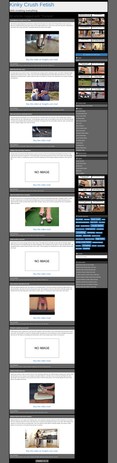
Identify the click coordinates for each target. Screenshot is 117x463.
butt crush (94, 222)
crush (31, 65)
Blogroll (79, 108)
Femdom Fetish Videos (82, 133)
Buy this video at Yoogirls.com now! (42, 59)
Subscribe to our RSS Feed (91, 54)
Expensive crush (27, 110)
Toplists (79, 158)
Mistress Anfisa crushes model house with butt (88, 277)
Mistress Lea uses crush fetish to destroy (87, 284)
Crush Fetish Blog (81, 135)
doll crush (41, 323)
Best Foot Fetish (80, 130)
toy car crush (39, 366)
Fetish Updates (80, 173)
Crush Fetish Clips (81, 163)
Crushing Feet (80, 145)
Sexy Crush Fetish (81, 116)
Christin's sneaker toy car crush (19, 328)
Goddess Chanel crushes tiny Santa (85, 272)
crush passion (90, 229)
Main (77, 60)
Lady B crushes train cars (17, 370)
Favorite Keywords (82, 216)
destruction (23, 190)
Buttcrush (78, 171)
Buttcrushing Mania (81, 121)
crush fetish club (80, 229)
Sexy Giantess (80, 125)
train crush (29, 279)
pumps (26, 412)
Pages (78, 57)
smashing (38, 279)
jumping (46, 457)
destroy (27, 190)
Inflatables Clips (80, 150)
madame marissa (97, 242)
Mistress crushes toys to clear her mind (86, 282)
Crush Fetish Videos (81, 138)
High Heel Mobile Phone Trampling (20, 195)
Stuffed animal (26, 65)
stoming (44, 366)
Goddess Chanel (19, 65)
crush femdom (85, 226)
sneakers (25, 366)
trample (35, 65)
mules (16, 279)
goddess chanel (96, 235)
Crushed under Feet (81, 113)
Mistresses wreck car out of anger (85, 264)
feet (46, 65)
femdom (38, 110)
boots (103, 219)
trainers (20, 366)
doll (21, 323)
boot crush (95, 219)
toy (53, 65)
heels (28, 323)
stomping (53, 110)
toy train (25, 279)
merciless (50, 65)
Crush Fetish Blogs (81, 155)
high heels (43, 65)
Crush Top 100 (80, 161)
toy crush (21, 279)
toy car (16, 366)
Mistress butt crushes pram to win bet (86, 267)
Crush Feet (79, 166)
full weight (52, 146)
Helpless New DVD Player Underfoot (20, 150)
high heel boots (44, 110)
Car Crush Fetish (80, 111)
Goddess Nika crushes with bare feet (86, 269)
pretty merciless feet (40, 146)
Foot (16, 235)
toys (47, 279)
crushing (48, 146)
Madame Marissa (19, 110)
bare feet (86, 219)
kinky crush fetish (83, 242)
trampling (43, 279)
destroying (34, 110)
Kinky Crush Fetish (32, 5)
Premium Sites (81, 103)
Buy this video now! (42, 140)
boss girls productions (82, 222)
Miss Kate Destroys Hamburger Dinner (21, 114)
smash (46, 412)
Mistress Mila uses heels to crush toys (86, 287)
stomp (38, 65)
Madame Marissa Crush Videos (84, 105)
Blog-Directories (81, 153)
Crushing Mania (80, 118)
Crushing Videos (80, 140)
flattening (31, 323)
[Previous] (39, 461)
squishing (36, 323)
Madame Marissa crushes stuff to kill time (87, 279)
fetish (49, 110)
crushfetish (100, 229)
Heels (16, 190)
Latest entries (80, 262)
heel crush (17, 323)
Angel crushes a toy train (17, 239)
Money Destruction (81, 147)
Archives (79, 253)
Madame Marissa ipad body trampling (21, 416)
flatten (42, 412)
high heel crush (89, 239)
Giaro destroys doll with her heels (19, 284)
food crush (86, 235)
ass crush (23, 412)
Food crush (17, 146)
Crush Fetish (79, 143)
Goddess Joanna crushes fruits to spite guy (87, 274)
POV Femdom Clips (81, 128)
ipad (24, 457)
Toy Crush (79, 123)
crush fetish (41, 235)
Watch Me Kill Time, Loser (17, 69)
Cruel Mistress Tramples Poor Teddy (20, 20)
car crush (101, 222)
